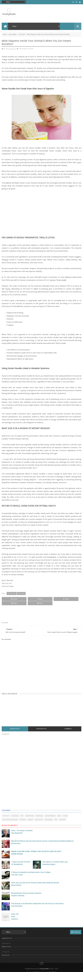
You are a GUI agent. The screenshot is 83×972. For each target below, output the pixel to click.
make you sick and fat (53, 522)
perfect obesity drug (27, 497)
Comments (68, 724)
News (59, 811)
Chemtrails (5, 811)
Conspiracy (14, 811)
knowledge (39, 811)
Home (5, 34)
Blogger (37, 968)
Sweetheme (52, 968)
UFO (55, 815)
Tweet (9, 599)
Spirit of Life (39, 815)
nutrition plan (22, 557)
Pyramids (23, 815)
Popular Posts (41, 724)
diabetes (63, 399)
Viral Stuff (22, 34)
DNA (21, 811)
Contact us (75, 928)
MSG (75, 474)
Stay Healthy (12, 34)
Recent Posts (15, 724)
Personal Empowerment (10, 815)
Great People (29, 811)
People (65, 811)
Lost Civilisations (50, 811)
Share (25, 599)
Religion (30, 815)
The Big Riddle (44, 964)
